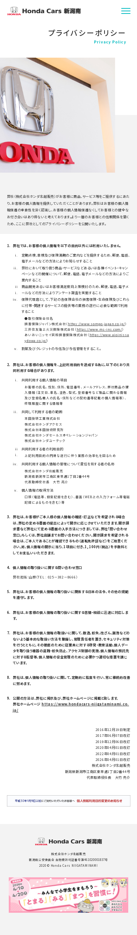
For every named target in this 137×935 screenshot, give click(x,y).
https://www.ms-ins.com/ (99, 329)
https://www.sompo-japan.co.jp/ (96, 324)
